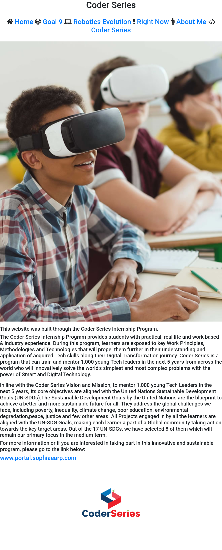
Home (24, 22)
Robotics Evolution (102, 22)
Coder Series (111, 30)
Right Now (153, 22)
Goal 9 (53, 22)
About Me (191, 22)
